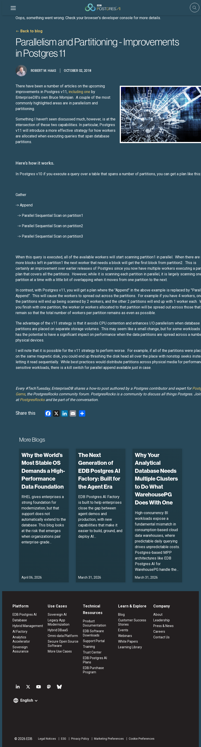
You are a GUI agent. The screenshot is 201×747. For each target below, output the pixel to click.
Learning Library (130, 647)
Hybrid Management (26, 626)
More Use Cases (59, 651)
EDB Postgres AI (23, 614)
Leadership (162, 620)
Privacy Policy (79, 738)
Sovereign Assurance (27, 643)
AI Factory (18, 631)
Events (123, 630)
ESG (62, 738)
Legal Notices (46, 738)
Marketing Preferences (107, 738)
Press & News (164, 626)
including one (79, 92)
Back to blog (31, 31)
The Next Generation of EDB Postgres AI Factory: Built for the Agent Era (99, 470)
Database (18, 620)
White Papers (128, 641)
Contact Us (162, 637)
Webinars (125, 636)
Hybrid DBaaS (57, 630)
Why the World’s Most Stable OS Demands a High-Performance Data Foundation (43, 470)
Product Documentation (94, 623)
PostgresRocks (32, 399)
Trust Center (92, 652)
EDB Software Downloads (93, 633)
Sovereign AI (56, 614)
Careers (160, 631)
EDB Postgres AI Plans (95, 660)
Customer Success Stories (132, 622)
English (25, 700)
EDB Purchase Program (93, 670)
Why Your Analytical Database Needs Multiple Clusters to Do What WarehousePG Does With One (156, 478)
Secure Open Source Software (62, 644)
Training (89, 647)
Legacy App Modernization (57, 622)
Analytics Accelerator (27, 637)
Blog (121, 614)
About (158, 614)
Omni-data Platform (62, 636)
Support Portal (93, 641)
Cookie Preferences (140, 738)
